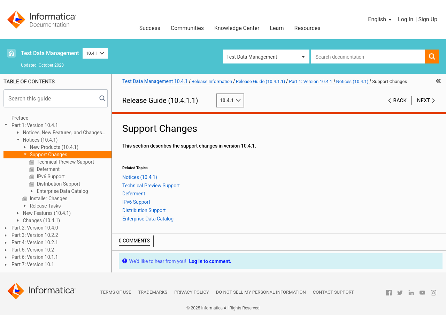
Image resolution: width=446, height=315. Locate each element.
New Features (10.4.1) (46, 213)
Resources (307, 28)
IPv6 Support (50, 176)
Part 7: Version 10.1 (32, 264)
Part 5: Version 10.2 (32, 250)
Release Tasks (45, 206)
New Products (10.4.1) (53, 147)
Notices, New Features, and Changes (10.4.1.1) (58, 133)
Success (149, 28)
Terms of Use (115, 292)
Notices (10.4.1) (39, 140)
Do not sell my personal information (261, 292)
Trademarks (152, 292)
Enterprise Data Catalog (62, 191)
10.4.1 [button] (95, 53)
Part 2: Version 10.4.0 (34, 228)
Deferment (48, 169)
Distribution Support (58, 184)
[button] (380, 19)
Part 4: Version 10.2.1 (34, 242)
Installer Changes (48, 198)
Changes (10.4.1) (41, 220)
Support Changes (48, 154)
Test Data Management (50, 53)
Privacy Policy (191, 292)
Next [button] (423, 100)
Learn (277, 28)
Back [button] (400, 100)
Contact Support (333, 292)
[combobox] (368, 56)
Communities (187, 28)
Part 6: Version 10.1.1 (34, 257)
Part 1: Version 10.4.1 (34, 125)
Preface (19, 118)
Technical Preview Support (65, 162)
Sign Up (427, 19)
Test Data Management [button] (251, 57)
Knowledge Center (237, 28)
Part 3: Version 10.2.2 (34, 235)
